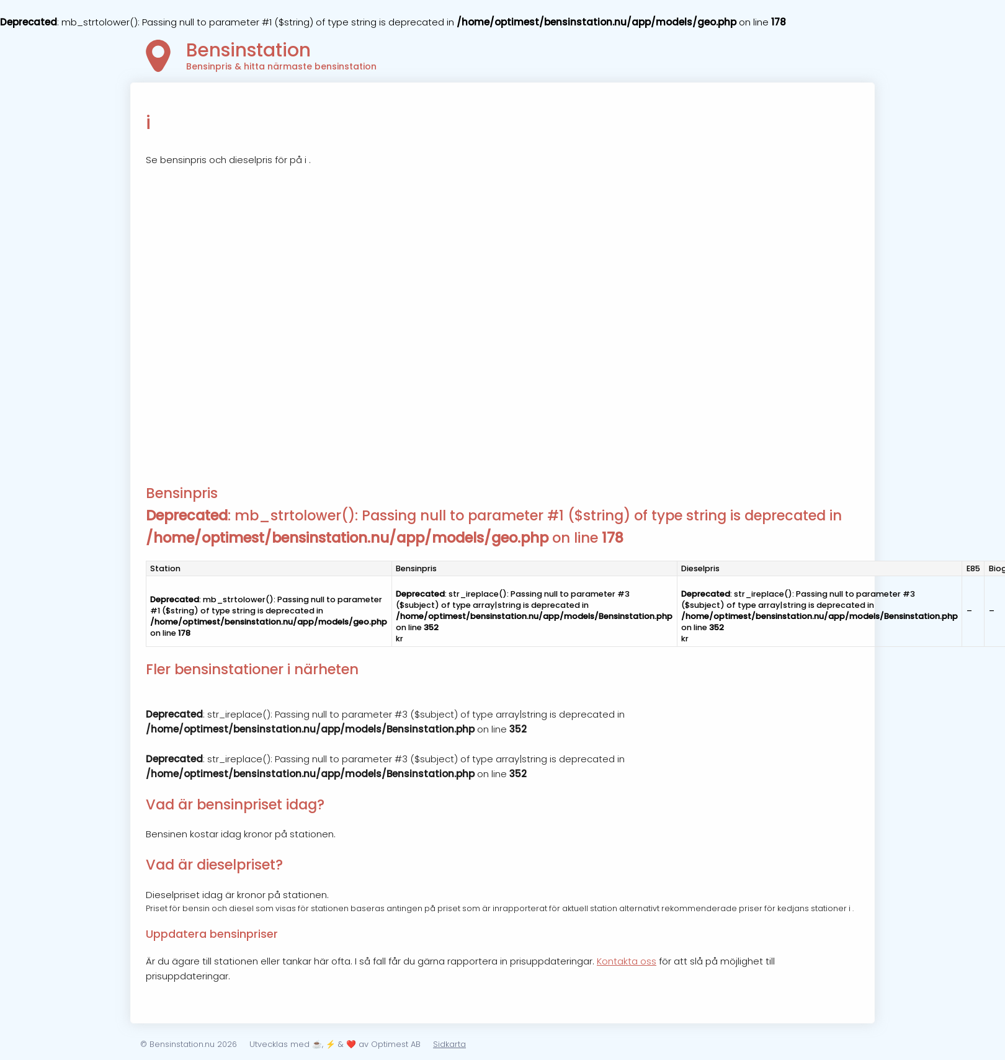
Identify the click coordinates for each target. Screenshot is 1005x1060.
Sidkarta (449, 1044)
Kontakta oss (626, 961)
